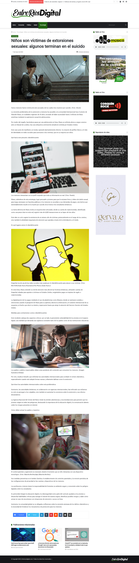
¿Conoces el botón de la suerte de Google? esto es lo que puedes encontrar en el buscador (48, 545)
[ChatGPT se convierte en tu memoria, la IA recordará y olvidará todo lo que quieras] (77, 534)
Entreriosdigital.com (27, 559)
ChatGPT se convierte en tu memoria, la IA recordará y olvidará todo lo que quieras (76, 545)
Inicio (14, 25)
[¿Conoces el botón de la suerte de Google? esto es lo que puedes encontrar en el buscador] (50, 534)
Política (29, 25)
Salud (35, 25)
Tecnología (43, 25)
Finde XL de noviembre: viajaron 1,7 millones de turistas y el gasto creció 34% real (67, 1)
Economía (21, 25)
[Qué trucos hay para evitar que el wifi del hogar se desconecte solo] (23, 534)
